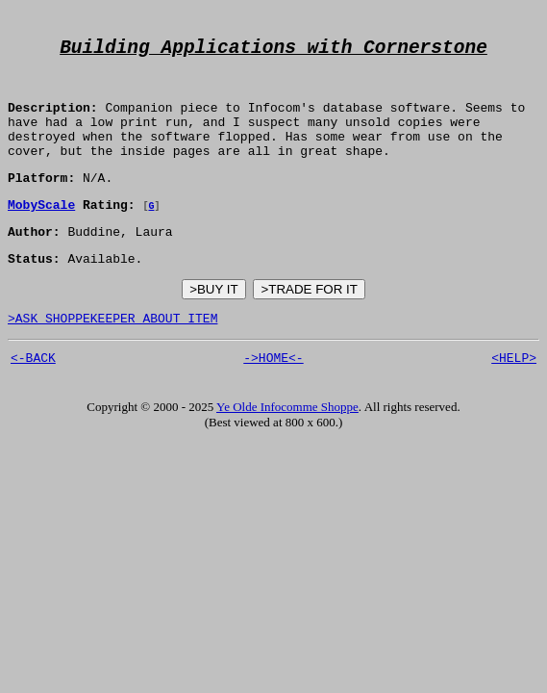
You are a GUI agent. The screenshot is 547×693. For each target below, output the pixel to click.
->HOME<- (273, 396)
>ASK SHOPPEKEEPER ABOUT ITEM (112, 354)
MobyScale (41, 232)
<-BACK (33, 396)
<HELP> (513, 396)
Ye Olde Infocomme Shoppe (287, 446)
